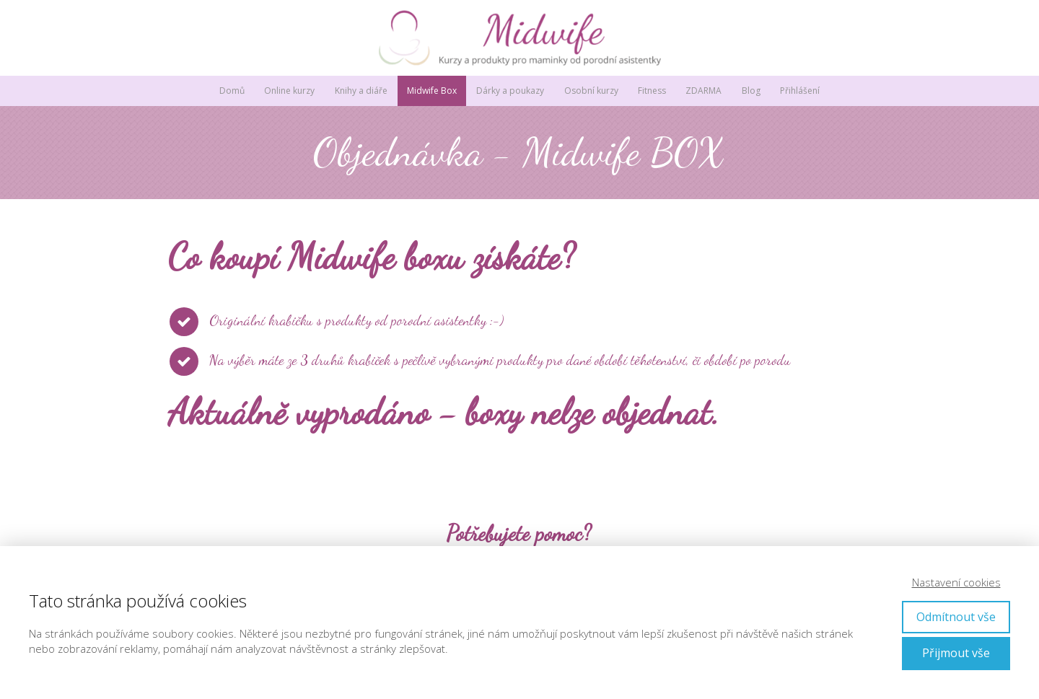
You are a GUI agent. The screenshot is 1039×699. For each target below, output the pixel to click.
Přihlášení (800, 90)
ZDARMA (703, 90)
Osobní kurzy (591, 90)
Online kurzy (289, 90)
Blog (751, 90)
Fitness (652, 90)
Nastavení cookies (956, 582)
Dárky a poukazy (510, 90)
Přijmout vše (956, 653)
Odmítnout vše (956, 617)
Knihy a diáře (361, 90)
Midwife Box (432, 90)
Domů (232, 90)
